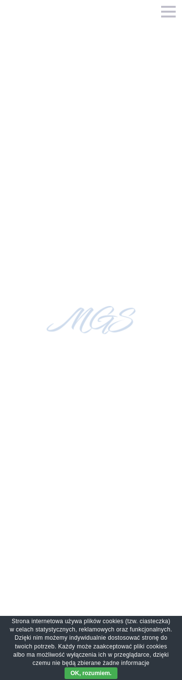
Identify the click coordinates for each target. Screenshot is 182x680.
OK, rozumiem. (91, 673)
